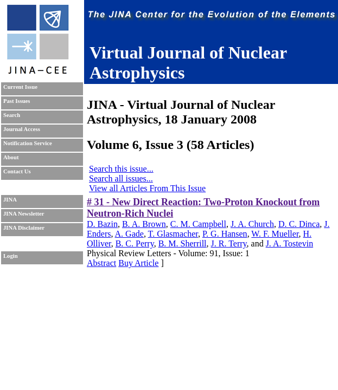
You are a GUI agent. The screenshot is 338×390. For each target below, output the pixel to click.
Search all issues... (121, 178)
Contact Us (17, 171)
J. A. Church (252, 224)
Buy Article (138, 263)
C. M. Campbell (198, 224)
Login (10, 256)
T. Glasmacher (173, 233)
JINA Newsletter (23, 214)
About (10, 157)
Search (11, 115)
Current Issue (20, 87)
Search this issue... (121, 168)
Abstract (101, 263)
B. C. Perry (135, 243)
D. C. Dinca (299, 224)
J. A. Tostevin (289, 243)
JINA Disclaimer (23, 228)
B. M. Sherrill (182, 243)
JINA (10, 200)
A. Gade (129, 233)
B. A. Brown (144, 224)
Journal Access (21, 129)
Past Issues (16, 101)
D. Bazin (102, 224)
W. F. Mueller (274, 233)
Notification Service (27, 143)
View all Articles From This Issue (147, 188)
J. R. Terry (229, 243)
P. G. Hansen (224, 233)
